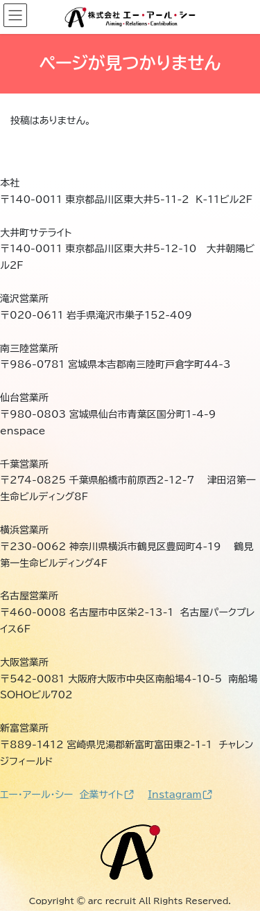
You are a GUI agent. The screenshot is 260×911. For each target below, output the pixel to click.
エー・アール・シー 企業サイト (67, 794)
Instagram (180, 794)
